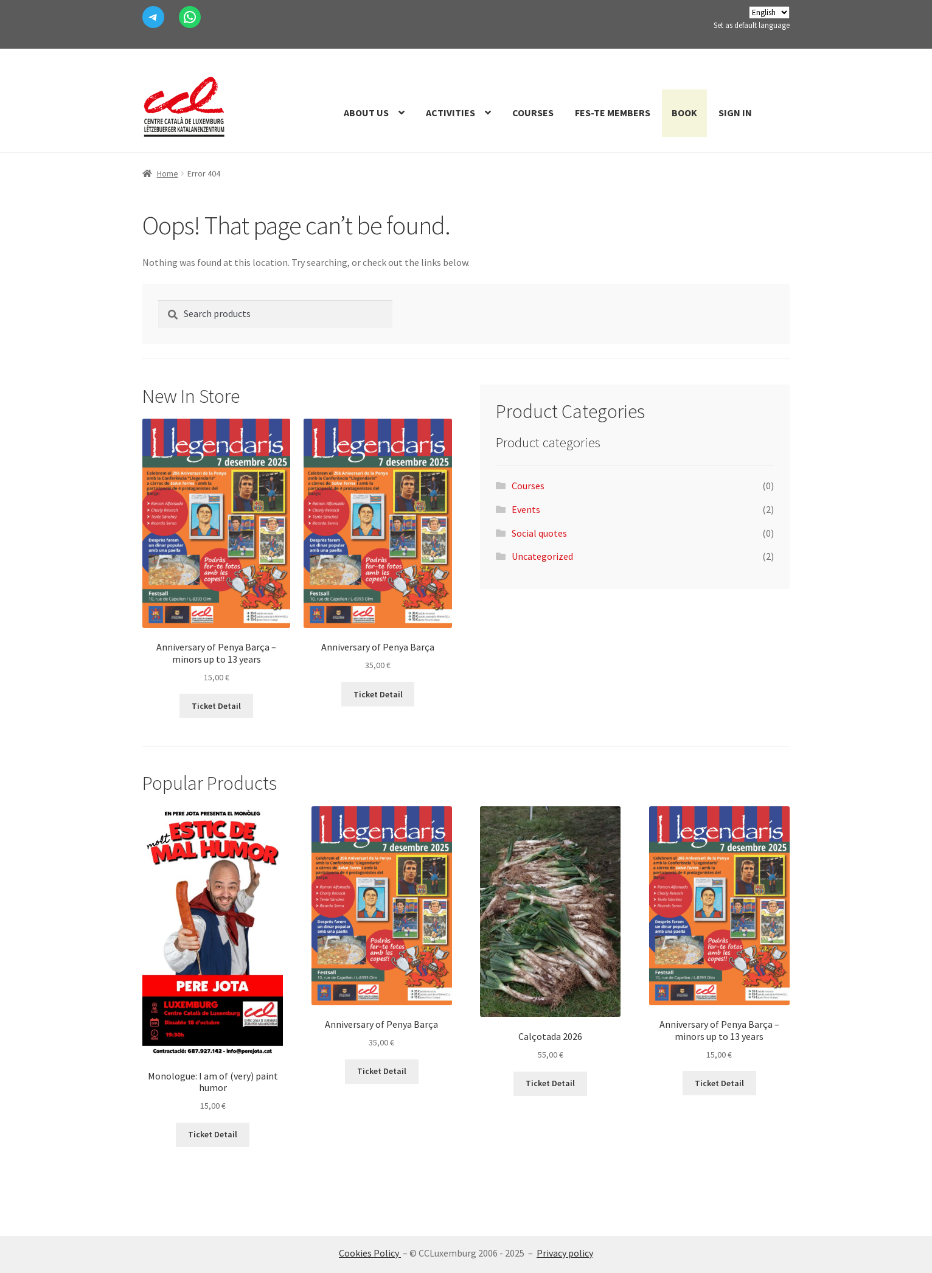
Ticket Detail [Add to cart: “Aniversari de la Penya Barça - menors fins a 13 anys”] (216, 705)
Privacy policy (565, 1253)
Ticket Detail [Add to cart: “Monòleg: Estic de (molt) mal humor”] (212, 1134)
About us (366, 112)
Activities (450, 112)
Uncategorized (542, 556)
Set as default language (752, 25)
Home (167, 173)
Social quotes (539, 533)
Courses (533, 112)
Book (684, 112)
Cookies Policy (370, 1253)
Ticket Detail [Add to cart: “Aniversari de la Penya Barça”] (378, 694)
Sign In (735, 112)
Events (526, 509)
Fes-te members (612, 112)
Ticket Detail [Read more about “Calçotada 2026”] (550, 1083)
